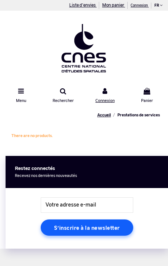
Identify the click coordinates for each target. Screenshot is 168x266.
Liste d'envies (83, 5)
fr (158, 5)
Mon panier (113, 5)
